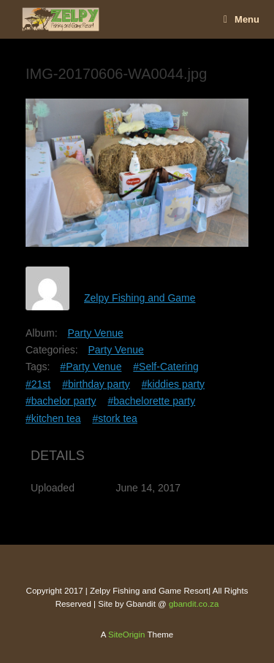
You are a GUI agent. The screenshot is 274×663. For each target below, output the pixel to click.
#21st (38, 384)
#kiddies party (173, 384)
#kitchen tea (53, 418)
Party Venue (95, 333)
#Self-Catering (166, 366)
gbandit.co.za (193, 603)
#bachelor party (61, 401)
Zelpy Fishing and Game (140, 298)
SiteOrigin (126, 634)
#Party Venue (90, 366)
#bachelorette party (151, 401)
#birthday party (96, 384)
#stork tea (114, 418)
